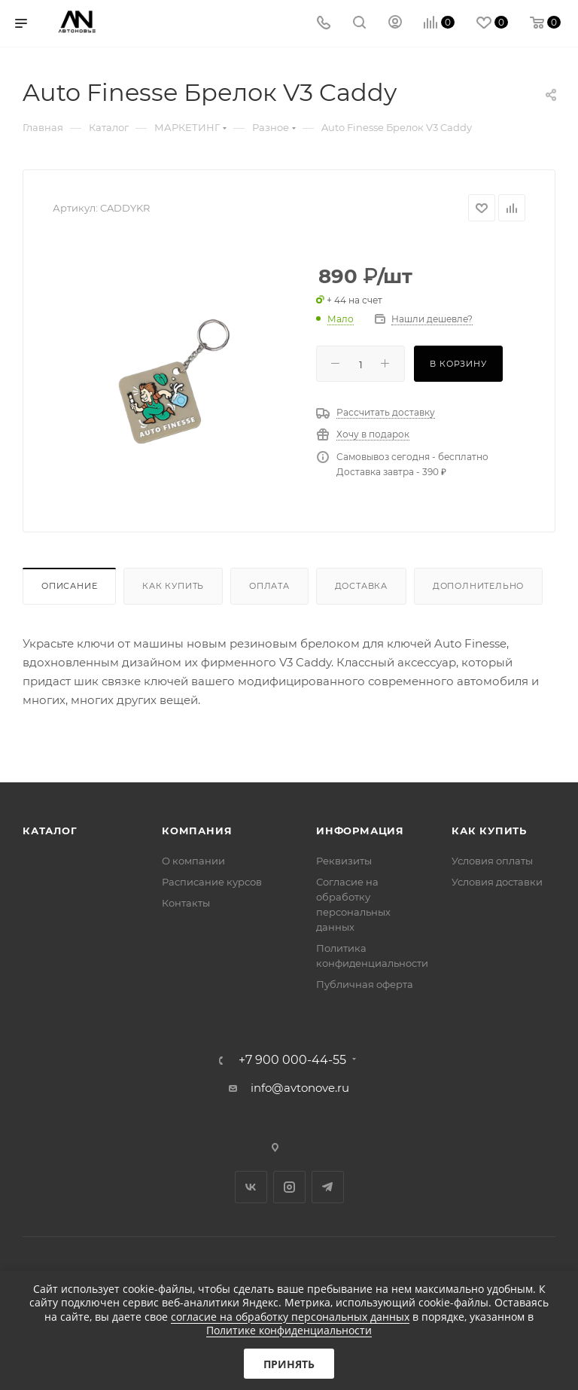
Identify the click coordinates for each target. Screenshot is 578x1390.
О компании (193, 861)
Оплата (269, 586)
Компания (197, 831)
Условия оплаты (492, 861)
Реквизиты (344, 861)
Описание (69, 586)
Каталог (50, 831)
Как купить (173, 586)
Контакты (186, 903)
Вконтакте (251, 1187)
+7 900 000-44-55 (292, 1060)
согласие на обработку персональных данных (290, 1316)
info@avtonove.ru (300, 1088)
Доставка (361, 586)
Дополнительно (478, 586)
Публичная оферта (364, 984)
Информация (360, 831)
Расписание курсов (212, 882)
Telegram (328, 1187)
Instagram (289, 1187)
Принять (289, 1364)
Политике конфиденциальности (289, 1330)
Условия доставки (497, 882)
